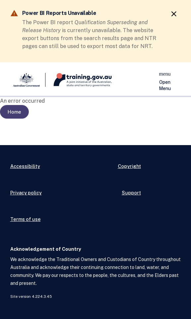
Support (131, 192)
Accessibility (25, 166)
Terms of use (25, 219)
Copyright (129, 166)
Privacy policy (26, 192)
